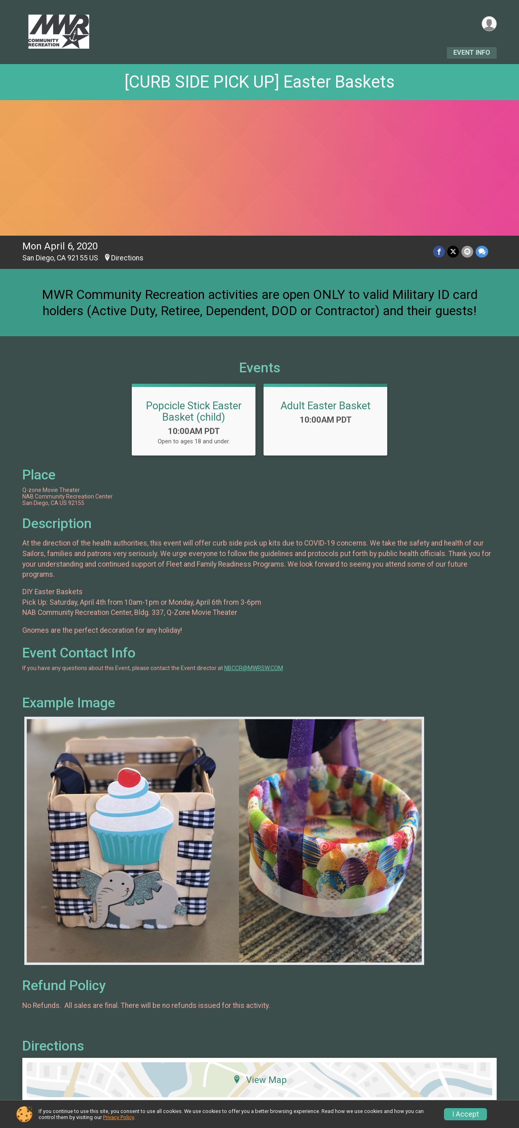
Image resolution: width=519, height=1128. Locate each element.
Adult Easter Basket (326, 406)
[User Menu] (489, 23)
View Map (260, 1079)
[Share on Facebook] (439, 252)
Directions (127, 258)
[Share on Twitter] (453, 252)
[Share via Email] (467, 252)
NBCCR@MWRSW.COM (253, 668)
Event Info (471, 52)
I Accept (465, 1114)
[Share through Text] (482, 252)
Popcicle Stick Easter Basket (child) (194, 411)
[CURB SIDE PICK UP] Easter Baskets (259, 82)
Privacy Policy (118, 1117)
